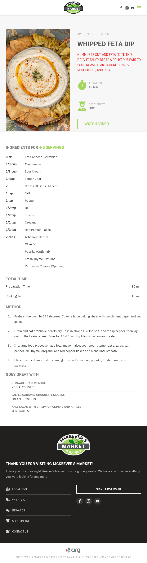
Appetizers (85, 34)
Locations (16, 489)
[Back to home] (73, 7)
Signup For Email (109, 489)
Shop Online (18, 521)
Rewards (15, 510)
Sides (105, 34)
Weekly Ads (17, 500)
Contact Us (17, 531)
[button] (139, 7)
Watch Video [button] (96, 124)
